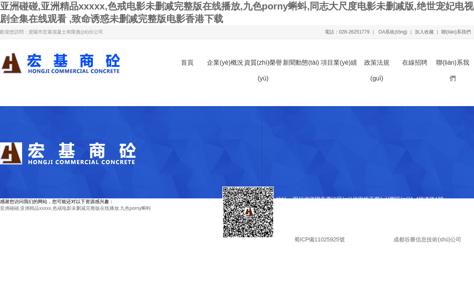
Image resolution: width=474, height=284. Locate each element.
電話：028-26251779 (347, 32)
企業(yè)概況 (225, 62)
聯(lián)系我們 (456, 32)
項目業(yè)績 (339, 62)
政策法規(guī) (376, 65)
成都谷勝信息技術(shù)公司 (426, 239)
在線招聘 (414, 62)
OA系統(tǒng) (392, 32)
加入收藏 (424, 32)
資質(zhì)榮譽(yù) (263, 65)
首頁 (187, 62)
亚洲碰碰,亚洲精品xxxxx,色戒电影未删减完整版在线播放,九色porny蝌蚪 (75, 208)
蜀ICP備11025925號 (319, 239)
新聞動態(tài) (301, 62)
